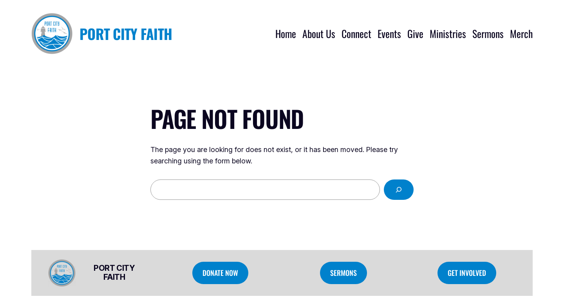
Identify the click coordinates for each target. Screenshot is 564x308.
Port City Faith (126, 33)
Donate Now (220, 272)
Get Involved (467, 272)
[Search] (399, 189)
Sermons (343, 272)
